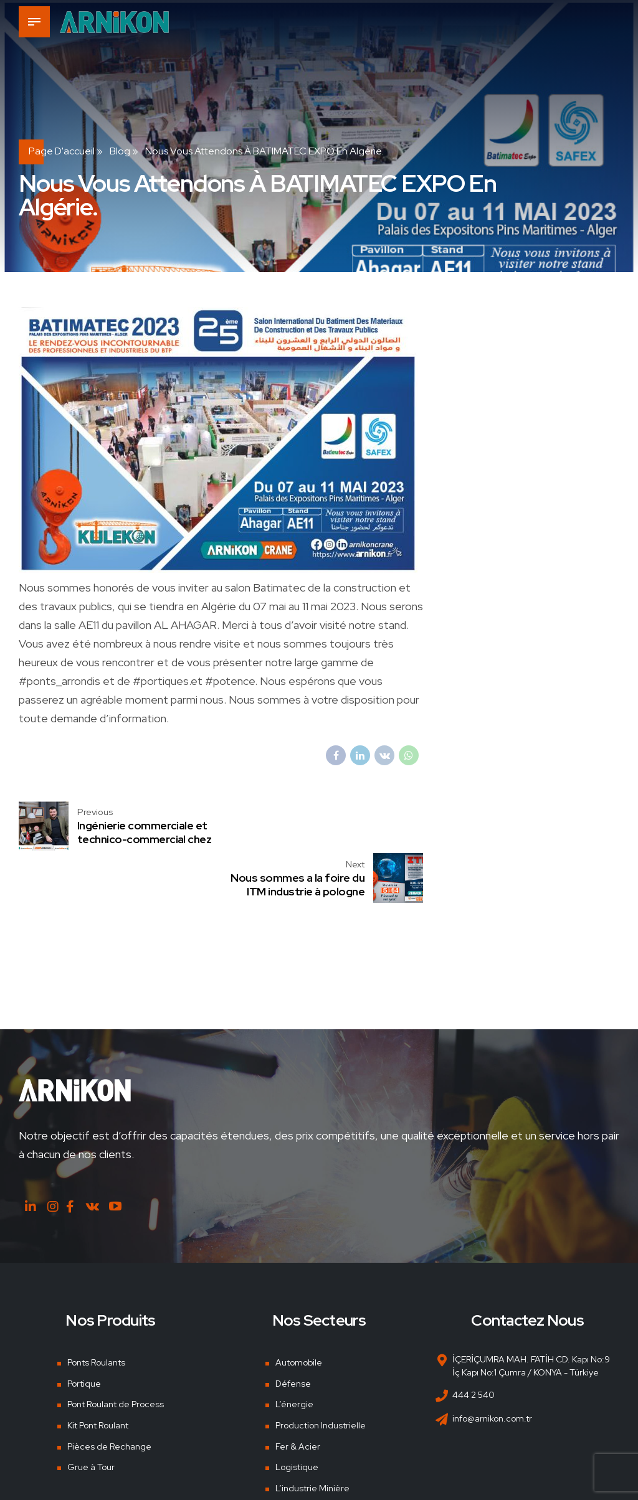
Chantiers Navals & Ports (324, 1457)
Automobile (298, 1310)
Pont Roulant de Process (115, 1352)
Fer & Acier (297, 1394)
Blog (120, 151)
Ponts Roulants (96, 1310)
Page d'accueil (62, 151)
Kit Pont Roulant (97, 1373)
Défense (293, 1331)
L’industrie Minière (312, 1436)
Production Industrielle (320, 1373)
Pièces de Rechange (109, 1394)
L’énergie (294, 1352)
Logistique (296, 1415)
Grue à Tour (91, 1415)
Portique (84, 1331)
